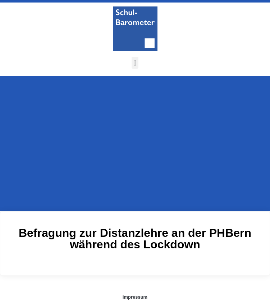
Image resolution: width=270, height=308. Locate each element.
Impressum (135, 297)
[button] (135, 63)
